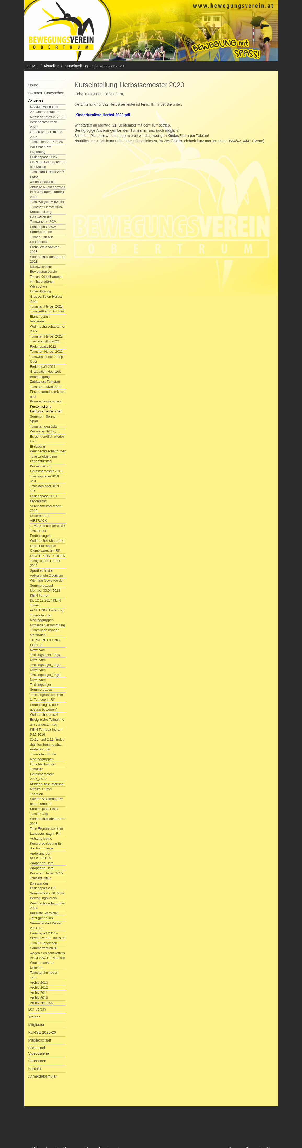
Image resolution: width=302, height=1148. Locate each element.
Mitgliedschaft (39, 1040)
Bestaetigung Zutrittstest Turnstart (45, 379)
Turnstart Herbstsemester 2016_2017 (42, 774)
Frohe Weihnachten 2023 (45, 249)
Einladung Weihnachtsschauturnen (48, 448)
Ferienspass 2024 (43, 227)
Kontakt (34, 1069)
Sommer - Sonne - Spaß (44, 418)
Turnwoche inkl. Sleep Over (46, 359)
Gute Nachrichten (43, 764)
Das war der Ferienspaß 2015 (43, 885)
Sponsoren (37, 1061)
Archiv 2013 (39, 982)
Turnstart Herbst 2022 (46, 336)
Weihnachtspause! (44, 715)
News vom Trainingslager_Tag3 (45, 662)
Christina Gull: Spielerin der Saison (47, 164)
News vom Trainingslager (41, 682)
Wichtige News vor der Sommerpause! (47, 583)
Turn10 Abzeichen (43, 943)
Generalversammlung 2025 (46, 134)
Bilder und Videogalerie (38, 1050)
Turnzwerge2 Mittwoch (47, 202)
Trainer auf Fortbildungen (40, 533)
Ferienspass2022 (43, 346)
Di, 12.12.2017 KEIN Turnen (45, 602)
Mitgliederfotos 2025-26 (47, 117)
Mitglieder (36, 1025)
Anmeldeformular (42, 1076)
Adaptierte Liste (42, 868)
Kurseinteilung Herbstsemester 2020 (46, 409)
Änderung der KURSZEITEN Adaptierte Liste (42, 858)
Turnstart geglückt (43, 426)
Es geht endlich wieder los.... (47, 439)
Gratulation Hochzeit (45, 372)
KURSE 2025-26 (42, 1032)
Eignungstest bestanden (40, 319)
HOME (32, 66)
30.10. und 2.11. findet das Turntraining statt (47, 741)
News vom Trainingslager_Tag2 (45, 672)
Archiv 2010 (39, 998)
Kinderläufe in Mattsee (47, 784)
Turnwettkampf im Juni (47, 311)
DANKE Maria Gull (44, 107)
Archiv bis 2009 (41, 1003)
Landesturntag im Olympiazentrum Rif (45, 548)
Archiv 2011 (39, 993)
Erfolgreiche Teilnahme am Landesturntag (47, 722)
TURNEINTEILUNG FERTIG (45, 642)
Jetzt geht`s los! (42, 918)
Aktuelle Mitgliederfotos (47, 187)
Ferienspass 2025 (43, 157)
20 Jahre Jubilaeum (45, 112)
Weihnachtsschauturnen (48, 541)
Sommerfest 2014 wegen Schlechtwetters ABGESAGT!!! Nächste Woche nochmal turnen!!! (47, 957)
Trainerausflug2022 (44, 341)
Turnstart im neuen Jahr (44, 975)
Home (33, 85)
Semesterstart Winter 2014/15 (46, 925)
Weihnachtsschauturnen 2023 (48, 259)
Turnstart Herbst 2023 (46, 306)
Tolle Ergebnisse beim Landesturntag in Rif (46, 831)
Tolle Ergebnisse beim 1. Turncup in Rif (46, 697)
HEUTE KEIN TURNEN (47, 556)
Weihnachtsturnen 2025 (43, 124)
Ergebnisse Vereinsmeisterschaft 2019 (45, 506)
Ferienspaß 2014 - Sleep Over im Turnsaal (47, 935)
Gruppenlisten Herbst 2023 (46, 298)
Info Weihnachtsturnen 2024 (47, 194)
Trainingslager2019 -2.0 (44, 478)
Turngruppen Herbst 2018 (45, 563)
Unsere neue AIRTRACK (39, 518)
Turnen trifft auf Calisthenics (41, 239)
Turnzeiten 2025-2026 (46, 142)
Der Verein (37, 1009)
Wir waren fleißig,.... (45, 431)
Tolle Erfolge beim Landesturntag (43, 458)
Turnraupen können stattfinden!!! (45, 632)
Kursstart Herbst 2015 (46, 873)
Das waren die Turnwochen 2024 (43, 219)
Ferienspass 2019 (43, 496)
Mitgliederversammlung (47, 625)
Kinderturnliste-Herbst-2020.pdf (102, 115)
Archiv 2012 (39, 987)
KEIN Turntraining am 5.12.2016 (46, 732)
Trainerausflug (41, 878)
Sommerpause (41, 232)
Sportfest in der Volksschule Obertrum (46, 573)
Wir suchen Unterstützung (40, 289)
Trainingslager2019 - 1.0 (45, 488)
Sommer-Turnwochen (46, 93)
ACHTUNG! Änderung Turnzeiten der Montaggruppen (46, 615)
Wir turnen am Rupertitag (40, 149)
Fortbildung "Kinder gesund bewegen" (44, 707)
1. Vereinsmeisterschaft (47, 526)
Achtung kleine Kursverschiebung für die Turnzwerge (46, 843)
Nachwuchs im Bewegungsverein (43, 269)
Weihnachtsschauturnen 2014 (48, 905)
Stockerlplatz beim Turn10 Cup (44, 811)
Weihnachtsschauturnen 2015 (48, 821)
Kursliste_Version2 (44, 913)
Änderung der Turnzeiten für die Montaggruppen (43, 754)
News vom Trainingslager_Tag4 (45, 652)
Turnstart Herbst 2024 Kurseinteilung (46, 209)
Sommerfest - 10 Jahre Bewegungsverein (47, 895)
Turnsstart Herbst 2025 (47, 172)
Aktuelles (51, 66)
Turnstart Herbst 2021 (46, 351)
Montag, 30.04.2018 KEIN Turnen (45, 592)
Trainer (34, 1017)
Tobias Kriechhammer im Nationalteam (46, 279)
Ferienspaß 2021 (43, 367)
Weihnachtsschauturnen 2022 (48, 328)
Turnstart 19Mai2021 (45, 387)
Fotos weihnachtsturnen (43, 179)
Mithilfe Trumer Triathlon (41, 791)
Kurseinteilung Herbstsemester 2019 (46, 468)
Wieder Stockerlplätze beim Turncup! (46, 801)
